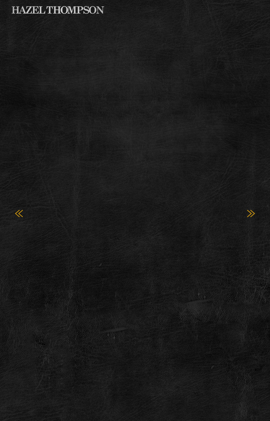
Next (251, 213)
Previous (19, 213)
